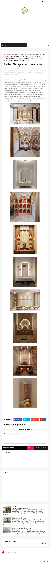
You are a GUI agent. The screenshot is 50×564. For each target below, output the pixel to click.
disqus (37, 448)
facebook (44, 448)
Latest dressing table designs (21, 528)
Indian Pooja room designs (12, 71)
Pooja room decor (28, 58)
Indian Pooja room (26, 54)
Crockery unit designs (19, 518)
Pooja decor (25, 56)
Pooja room (13, 73)
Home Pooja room (14, 54)
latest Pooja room (15, 56)
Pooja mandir (34, 56)
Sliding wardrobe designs (20, 508)
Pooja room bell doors (15, 58)
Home (6, 54)
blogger (30, 448)
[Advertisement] (25, 28)
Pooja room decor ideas (11, 75)
